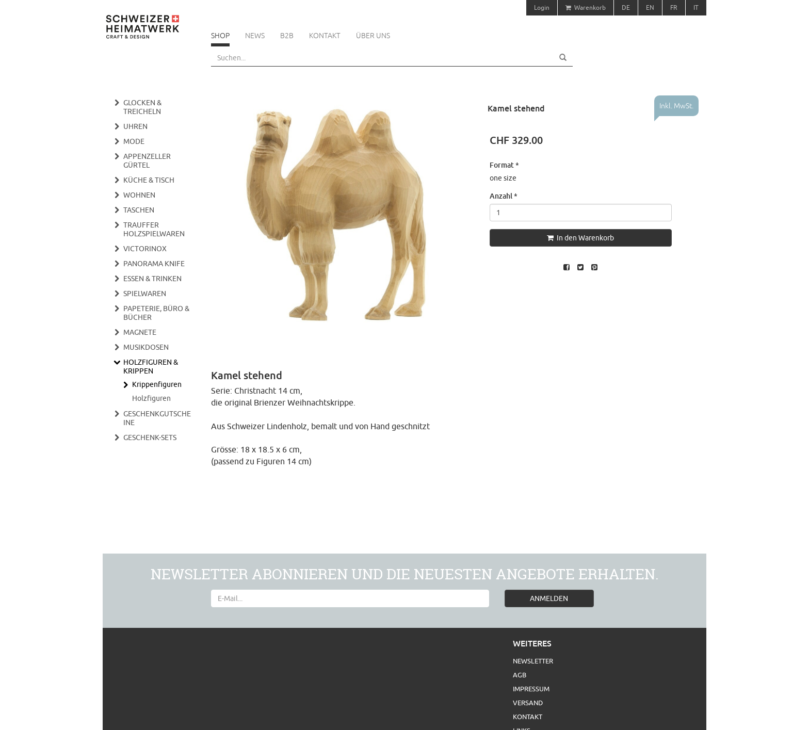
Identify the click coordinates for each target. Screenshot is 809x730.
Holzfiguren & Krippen (150, 366)
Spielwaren (144, 293)
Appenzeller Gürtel (147, 160)
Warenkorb (585, 7)
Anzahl (503, 195)
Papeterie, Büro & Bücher (156, 312)
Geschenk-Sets (149, 437)
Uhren (135, 126)
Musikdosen (146, 347)
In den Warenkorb (580, 238)
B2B (287, 35)
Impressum (531, 689)
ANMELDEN (549, 598)
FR (673, 7)
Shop (220, 35)
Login (541, 7)
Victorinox (145, 249)
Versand (528, 703)
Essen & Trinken (152, 278)
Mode (133, 141)
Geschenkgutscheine (157, 418)
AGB (519, 675)
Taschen (138, 210)
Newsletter (533, 661)
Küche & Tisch (148, 180)
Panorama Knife (154, 263)
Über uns (373, 35)
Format (504, 164)
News (255, 35)
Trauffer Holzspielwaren (154, 229)
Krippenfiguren (157, 384)
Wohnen (139, 195)
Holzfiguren (151, 398)
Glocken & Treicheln (142, 107)
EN (650, 7)
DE (626, 7)
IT (696, 7)
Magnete (139, 332)
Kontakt (325, 35)
